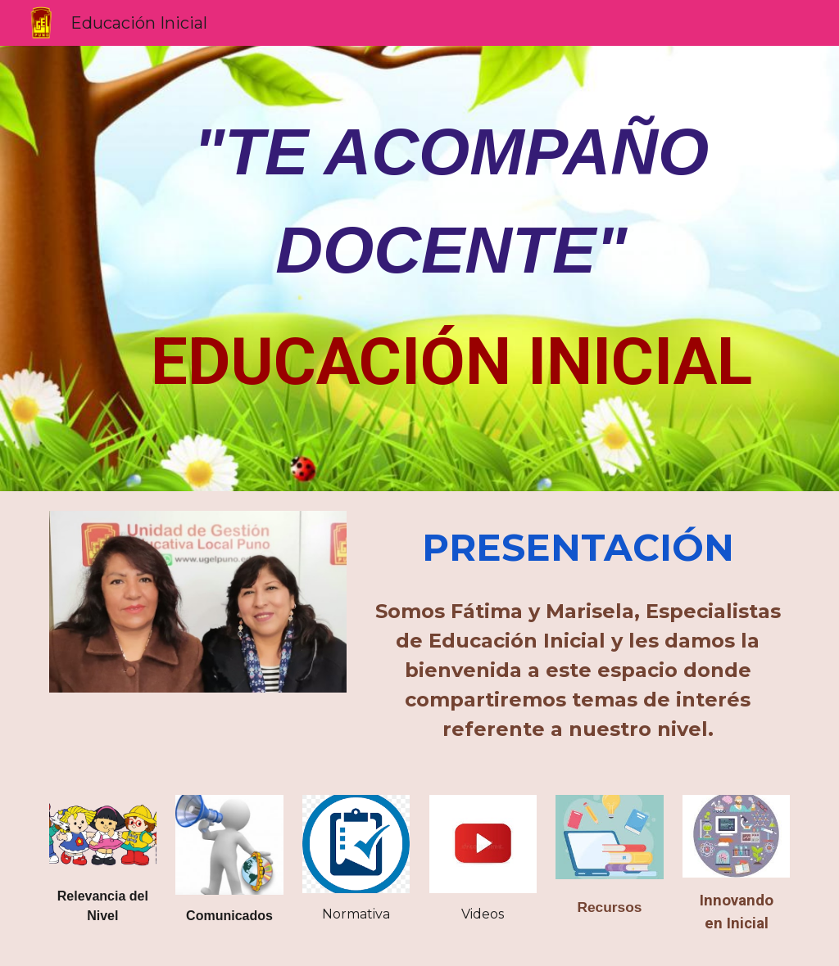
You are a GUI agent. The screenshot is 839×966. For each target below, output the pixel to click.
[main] (451, 257)
